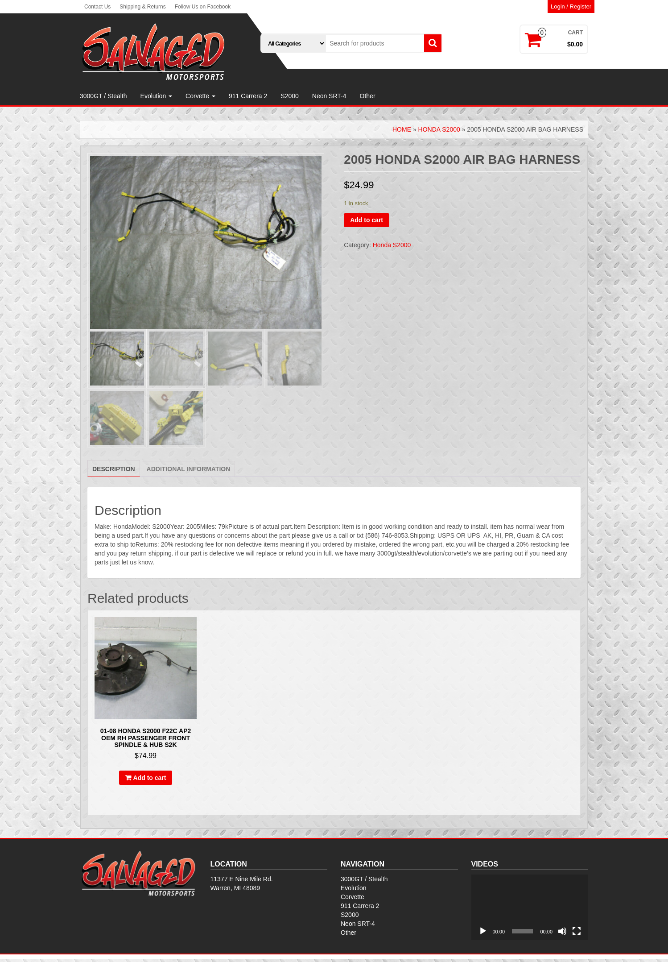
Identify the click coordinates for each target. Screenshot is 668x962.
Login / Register (571, 6)
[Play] (482, 934)
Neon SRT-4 (329, 96)
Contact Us (97, 7)
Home (401, 129)
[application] (530, 910)
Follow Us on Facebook (203, 7)
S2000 (289, 96)
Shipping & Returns (142, 7)
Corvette (200, 96)
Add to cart (366, 220)
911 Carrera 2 (248, 96)
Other (367, 96)
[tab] (113, 471)
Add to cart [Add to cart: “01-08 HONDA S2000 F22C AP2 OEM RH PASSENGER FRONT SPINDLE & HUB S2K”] (149, 780)
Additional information (189, 472)
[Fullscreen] (576, 934)
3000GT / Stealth (103, 96)
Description (113, 472)
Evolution (156, 96)
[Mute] (562, 934)
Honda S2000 (439, 129)
